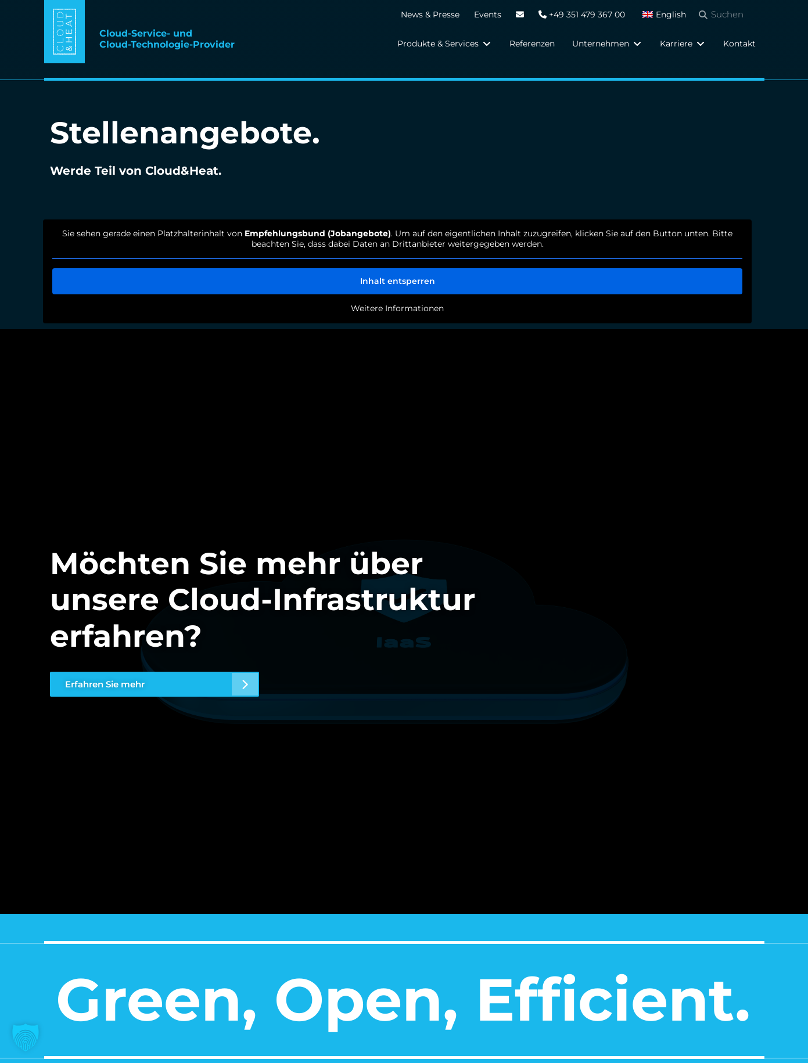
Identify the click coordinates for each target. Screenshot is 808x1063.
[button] (445, 43)
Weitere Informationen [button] (397, 309)
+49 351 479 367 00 (581, 14)
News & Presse (430, 14)
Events (487, 14)
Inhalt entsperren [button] (397, 281)
